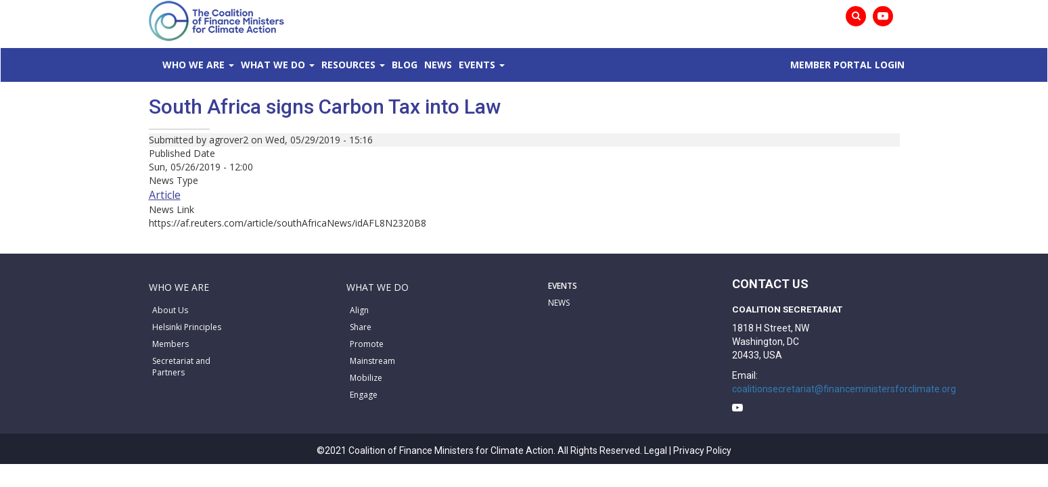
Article (165, 194)
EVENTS (562, 286)
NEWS (559, 302)
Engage (364, 394)
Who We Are (214, 64)
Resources (409, 64)
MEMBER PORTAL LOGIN (837, 64)
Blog (486, 64)
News (539, 64)
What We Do (313, 64)
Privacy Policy (702, 450)
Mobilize (366, 378)
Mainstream (372, 361)
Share (360, 327)
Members (170, 344)
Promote (367, 344)
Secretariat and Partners (181, 366)
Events (598, 64)
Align (359, 310)
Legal (655, 450)
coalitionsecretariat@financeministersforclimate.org (844, 389)
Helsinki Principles (186, 327)
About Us (170, 310)
